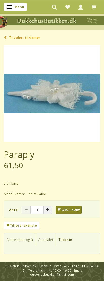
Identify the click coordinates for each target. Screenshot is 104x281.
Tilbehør (65, 239)
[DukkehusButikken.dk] (52, 21)
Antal (14, 209)
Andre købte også (20, 239)
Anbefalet (45, 239)
